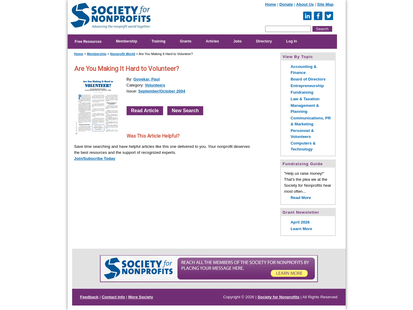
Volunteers (155, 85)
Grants (186, 41)
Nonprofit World (122, 54)
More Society (140, 297)
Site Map (325, 4)
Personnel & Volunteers (302, 133)
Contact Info (113, 297)
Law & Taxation (305, 99)
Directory (264, 41)
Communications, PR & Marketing (311, 121)
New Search (185, 110)
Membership (126, 41)
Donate (286, 4)
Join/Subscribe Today (95, 158)
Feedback (89, 297)
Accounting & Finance (304, 69)
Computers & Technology (303, 146)
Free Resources (88, 41)
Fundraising (302, 92)
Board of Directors (308, 79)
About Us (305, 4)
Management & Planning (305, 108)
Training (158, 41)
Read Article (145, 110)
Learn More (301, 229)
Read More (301, 197)
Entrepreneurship (307, 85)
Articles (212, 41)
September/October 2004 (161, 91)
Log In (291, 41)
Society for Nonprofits (278, 297)
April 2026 (300, 222)
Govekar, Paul (146, 79)
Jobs (237, 41)
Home (270, 4)
